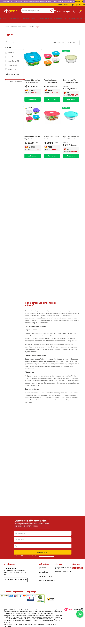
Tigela (38, 25)
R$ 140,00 (17, 80)
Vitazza (12, 68)
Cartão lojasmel (62, 5)
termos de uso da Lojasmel (46, 556)
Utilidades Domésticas (18, 25)
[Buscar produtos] (50, 10)
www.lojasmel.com (9, 615)
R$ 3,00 (10, 80)
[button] (14, 46)
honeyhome (13, 60)
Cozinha (31, 25)
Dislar (11, 55)
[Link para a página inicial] (7, 25)
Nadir (11, 51)
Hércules (12, 64)
